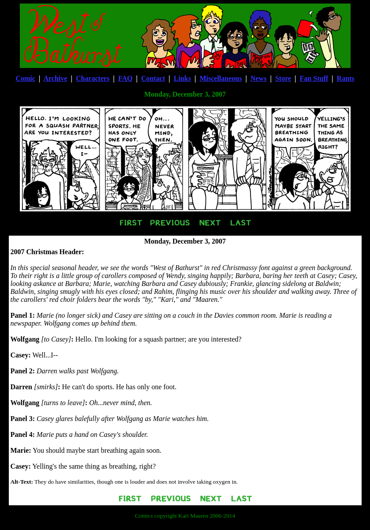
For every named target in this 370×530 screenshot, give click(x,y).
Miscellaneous (220, 78)
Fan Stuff (314, 78)
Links (182, 78)
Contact (153, 78)
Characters (92, 78)
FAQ (125, 78)
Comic (25, 78)
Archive (55, 78)
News (258, 78)
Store (283, 78)
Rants (346, 78)
